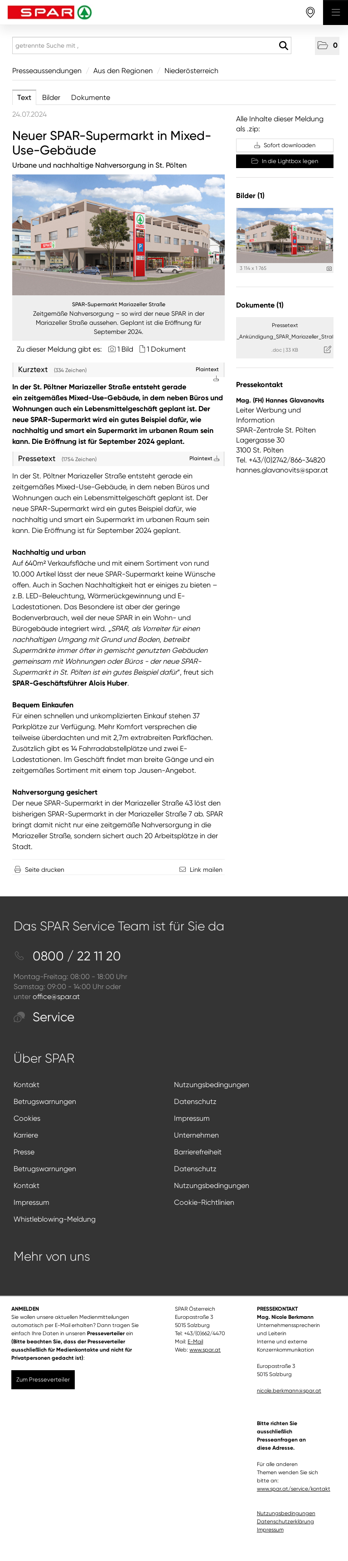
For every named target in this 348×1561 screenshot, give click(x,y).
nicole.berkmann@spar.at (289, 1390)
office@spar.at (56, 996)
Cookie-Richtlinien (204, 1202)
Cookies (27, 1118)
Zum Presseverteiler (43, 1379)
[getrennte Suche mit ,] (151, 45)
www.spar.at (205, 1350)
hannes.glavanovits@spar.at (282, 470)
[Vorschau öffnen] (118, 234)
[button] (327, 46)
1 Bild (125, 349)
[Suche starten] (283, 46)
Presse (24, 1152)
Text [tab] (24, 97)
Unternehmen (196, 1135)
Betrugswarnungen (45, 1101)
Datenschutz (195, 1101)
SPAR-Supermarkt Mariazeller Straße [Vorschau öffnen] (118, 304)
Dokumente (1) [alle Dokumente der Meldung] (260, 305)
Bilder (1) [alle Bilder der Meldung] (250, 195)
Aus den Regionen (123, 70)
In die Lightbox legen (284, 161)
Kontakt (26, 1084)
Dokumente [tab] (90, 97)
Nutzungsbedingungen (211, 1084)
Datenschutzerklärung (285, 1521)
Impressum (192, 1118)
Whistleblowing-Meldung (55, 1219)
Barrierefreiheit (198, 1152)
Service (44, 1016)
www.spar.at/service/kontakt (293, 1489)
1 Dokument (166, 349)
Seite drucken (44, 869)
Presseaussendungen (47, 70)
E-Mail (195, 1341)
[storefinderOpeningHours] (310, 12)
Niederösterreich (191, 70)
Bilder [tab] (51, 97)
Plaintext (204, 458)
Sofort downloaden (284, 145)
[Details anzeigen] (329, 269)
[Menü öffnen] (335, 12)
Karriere (26, 1135)
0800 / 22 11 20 (67, 956)
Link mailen (206, 869)
